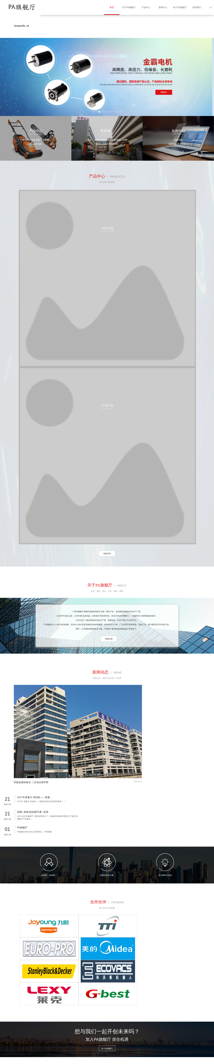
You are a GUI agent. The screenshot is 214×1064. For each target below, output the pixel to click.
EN (210, 7)
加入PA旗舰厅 (180, 7)
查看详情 (107, 554)
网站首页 (23, 1019)
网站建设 (27, 1061)
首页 (112, 7)
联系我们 (197, 7)
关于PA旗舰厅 (129, 7)
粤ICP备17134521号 (95, 1056)
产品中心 (146, 7)
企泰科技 (36, 1061)
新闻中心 (163, 7)
